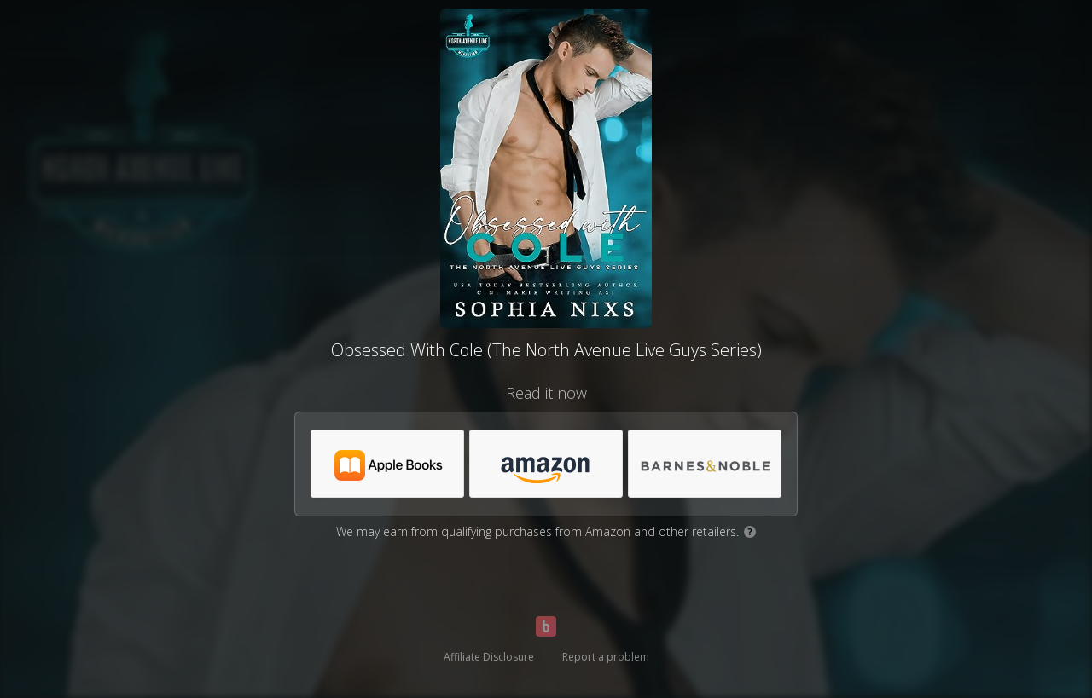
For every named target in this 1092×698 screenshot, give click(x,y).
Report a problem (605, 656)
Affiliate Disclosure (489, 656)
